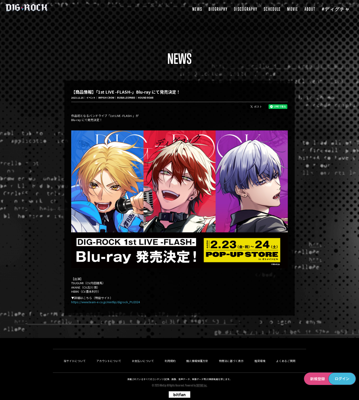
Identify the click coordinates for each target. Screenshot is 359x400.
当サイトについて (75, 353)
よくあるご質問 (285, 353)
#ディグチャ (336, 9)
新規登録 (317, 378)
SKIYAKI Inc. (201, 377)
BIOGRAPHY (218, 9)
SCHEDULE (272, 9)
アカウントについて (108, 353)
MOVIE (292, 9)
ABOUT (310, 9)
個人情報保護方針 (197, 353)
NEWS (197, 9)
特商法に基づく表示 (231, 353)
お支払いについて (143, 353)
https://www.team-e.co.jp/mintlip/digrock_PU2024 (105, 305)
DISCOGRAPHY (245, 9)
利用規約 (170, 353)
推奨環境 (259, 353)
